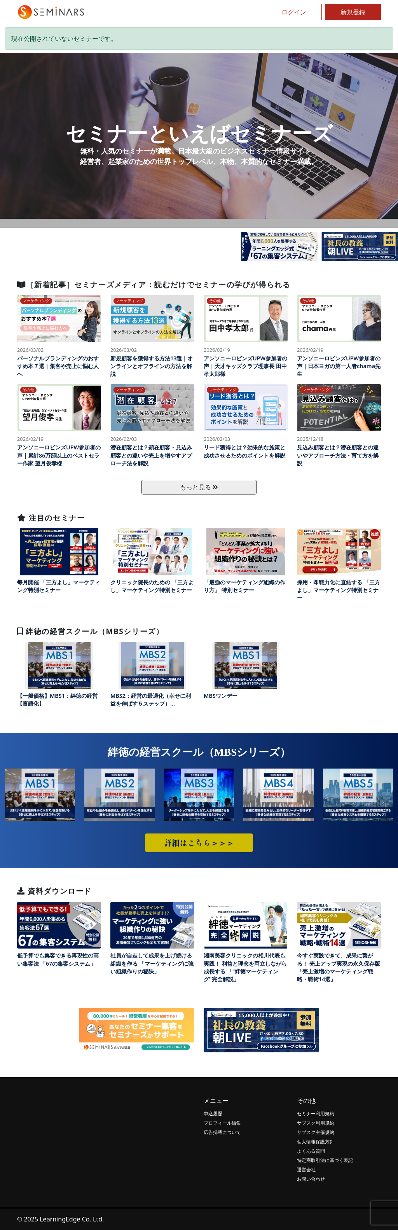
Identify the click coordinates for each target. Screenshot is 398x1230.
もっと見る (199, 487)
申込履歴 (213, 1113)
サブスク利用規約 (315, 1123)
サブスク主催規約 (315, 1132)
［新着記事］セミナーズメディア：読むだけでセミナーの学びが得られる (153, 284)
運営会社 (306, 1169)
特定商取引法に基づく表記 (325, 1160)
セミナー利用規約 (315, 1113)
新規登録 (352, 12)
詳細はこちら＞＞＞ (199, 842)
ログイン (293, 12)
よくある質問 (311, 1151)
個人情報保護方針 (315, 1141)
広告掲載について (222, 1132)
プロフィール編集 (222, 1123)
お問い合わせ (311, 1179)
